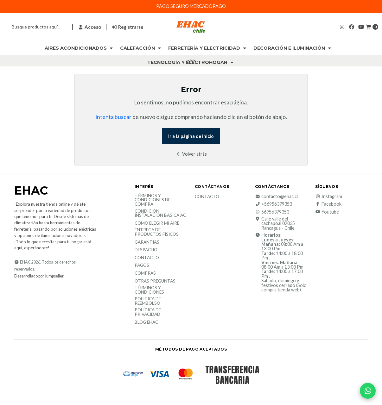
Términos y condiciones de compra (152, 200)
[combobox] (35, 27)
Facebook (328, 204)
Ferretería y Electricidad (207, 48)
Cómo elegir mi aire (157, 223)
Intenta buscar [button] (113, 117)
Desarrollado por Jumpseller (38, 276)
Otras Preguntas (155, 281)
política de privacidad (148, 312)
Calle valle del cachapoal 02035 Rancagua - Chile (275, 223)
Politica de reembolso (148, 301)
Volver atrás (191, 154)
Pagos (142, 265)
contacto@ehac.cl (276, 196)
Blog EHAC (146, 322)
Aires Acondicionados (79, 48)
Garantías (147, 242)
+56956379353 (273, 204)
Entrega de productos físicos (157, 232)
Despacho (146, 250)
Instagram (328, 196)
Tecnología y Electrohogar (191, 62)
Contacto (147, 258)
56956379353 (272, 212)
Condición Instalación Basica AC (160, 213)
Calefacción (141, 48)
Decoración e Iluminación (292, 48)
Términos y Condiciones (149, 290)
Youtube (327, 212)
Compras (145, 273)
